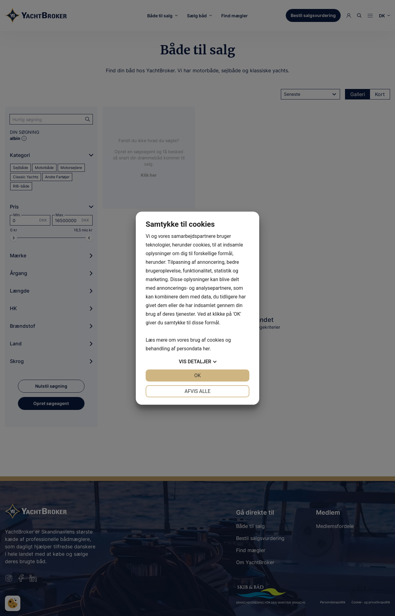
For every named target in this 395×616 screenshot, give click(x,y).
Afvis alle (197, 391)
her (206, 349)
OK (197, 375)
